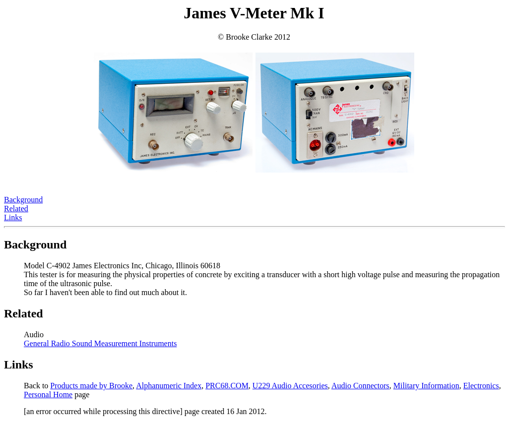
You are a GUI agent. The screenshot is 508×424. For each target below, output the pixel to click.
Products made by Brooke (91, 385)
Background (23, 199)
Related (16, 208)
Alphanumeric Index (168, 385)
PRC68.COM (227, 385)
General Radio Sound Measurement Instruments (100, 343)
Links (13, 217)
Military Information (426, 385)
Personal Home (48, 394)
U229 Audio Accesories (290, 385)
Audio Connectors (360, 385)
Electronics (481, 385)
